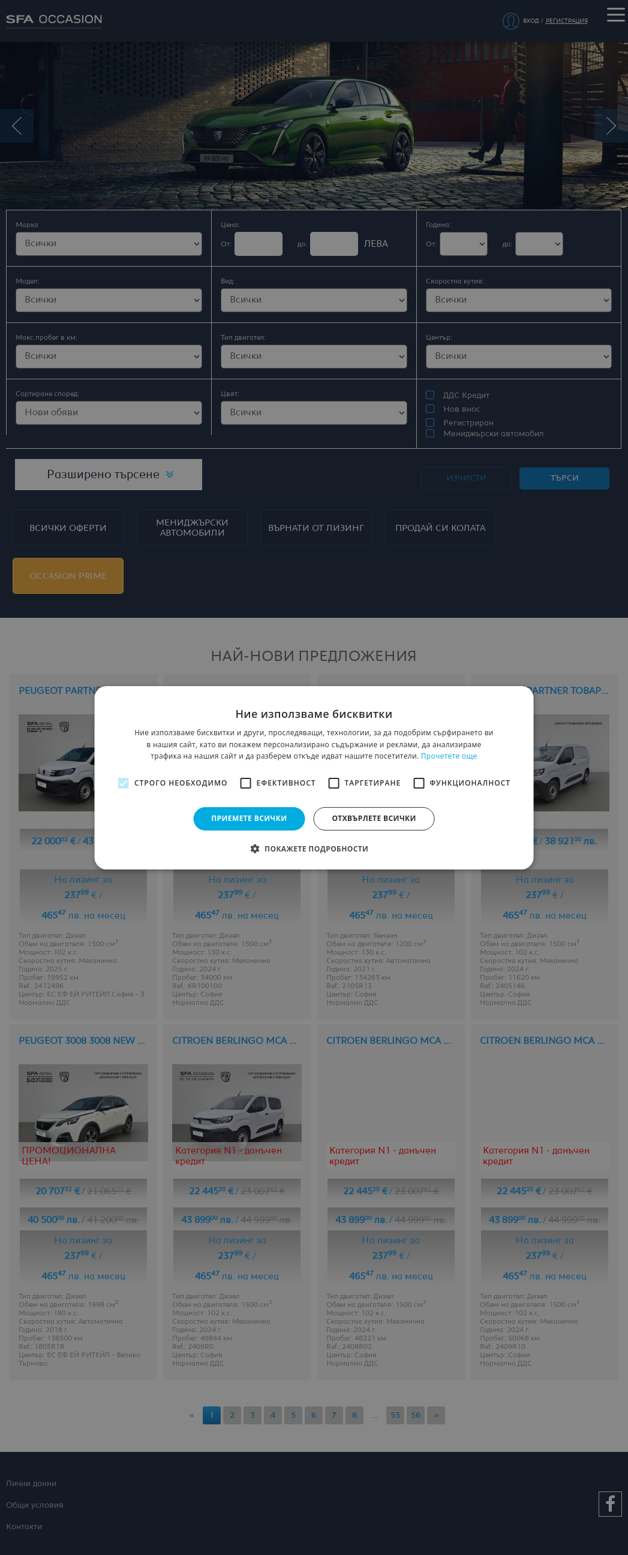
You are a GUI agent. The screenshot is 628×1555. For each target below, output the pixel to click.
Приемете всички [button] (249, 818)
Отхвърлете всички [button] (374, 818)
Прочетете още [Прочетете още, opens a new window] (449, 756)
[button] (314, 849)
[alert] (314, 777)
